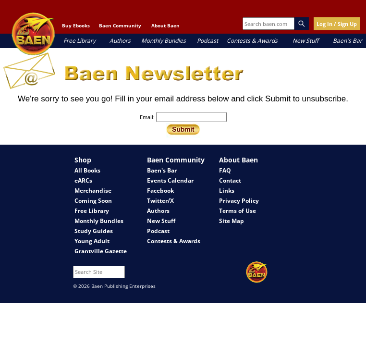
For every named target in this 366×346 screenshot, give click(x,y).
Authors (120, 41)
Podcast (207, 41)
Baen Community (120, 25)
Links (226, 190)
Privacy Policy (239, 201)
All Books (87, 170)
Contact (230, 180)
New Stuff (305, 41)
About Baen (165, 25)
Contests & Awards (252, 41)
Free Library (79, 41)
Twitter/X (160, 201)
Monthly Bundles (163, 41)
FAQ (225, 170)
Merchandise (92, 190)
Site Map (231, 221)
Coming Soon (93, 201)
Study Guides (93, 231)
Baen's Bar (347, 41)
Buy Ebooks (76, 25)
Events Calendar (170, 180)
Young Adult (92, 241)
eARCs (83, 180)
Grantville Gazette (100, 251)
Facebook (160, 190)
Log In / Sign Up (337, 23)
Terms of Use (237, 211)
